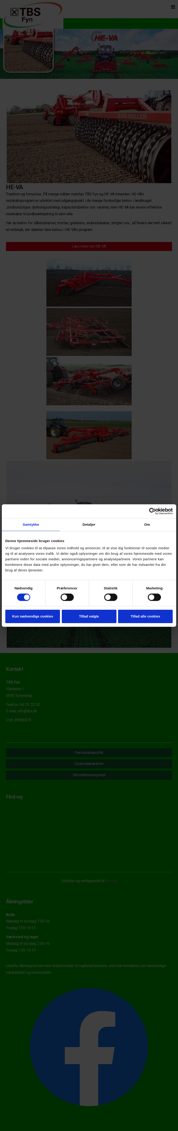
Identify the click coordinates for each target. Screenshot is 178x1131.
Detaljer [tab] (89, 524)
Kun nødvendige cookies (32, 616)
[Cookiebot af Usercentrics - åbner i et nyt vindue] (152, 511)
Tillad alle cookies (145, 616)
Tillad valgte (89, 616)
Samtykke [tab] (31, 524)
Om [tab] (147, 524)
